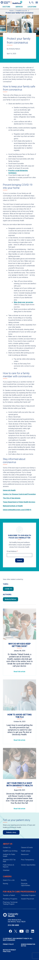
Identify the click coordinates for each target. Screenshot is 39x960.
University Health (9, 490)
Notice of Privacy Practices (9, 950)
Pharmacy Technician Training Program (10, 903)
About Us (7, 844)
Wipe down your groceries (23, 302)
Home (11, 11)
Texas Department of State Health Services (19, 502)
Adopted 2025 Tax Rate (9, 860)
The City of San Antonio (11, 498)
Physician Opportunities (25, 884)
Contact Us (7, 847)
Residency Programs (10, 899)
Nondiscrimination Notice (28, 945)
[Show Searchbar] (32, 2)
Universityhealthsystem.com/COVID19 (17, 510)
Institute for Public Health (9, 855)
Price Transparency (27, 860)
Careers (7, 876)
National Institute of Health (13, 506)
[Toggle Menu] (36, 2)
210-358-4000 (13, 925)
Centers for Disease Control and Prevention (19, 494)
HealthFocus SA (21, 11)
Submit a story (11, 832)
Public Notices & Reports (8, 866)
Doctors (6, 7)
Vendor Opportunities (28, 865)
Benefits (24, 880)
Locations (32, 7)
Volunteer (6, 870)
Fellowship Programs (28, 895)
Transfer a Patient (9, 895)
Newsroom (25, 854)
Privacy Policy (8, 944)
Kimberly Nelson (10, 599)
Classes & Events (27, 847)
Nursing (5, 883)
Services (19, 7)
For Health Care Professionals (19, 892)
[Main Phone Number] (30, 2)
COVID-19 (8, 589)
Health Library (25, 851)
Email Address (12, 551)
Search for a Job (8, 880)
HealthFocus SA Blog (10, 851)
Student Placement (27, 899)
